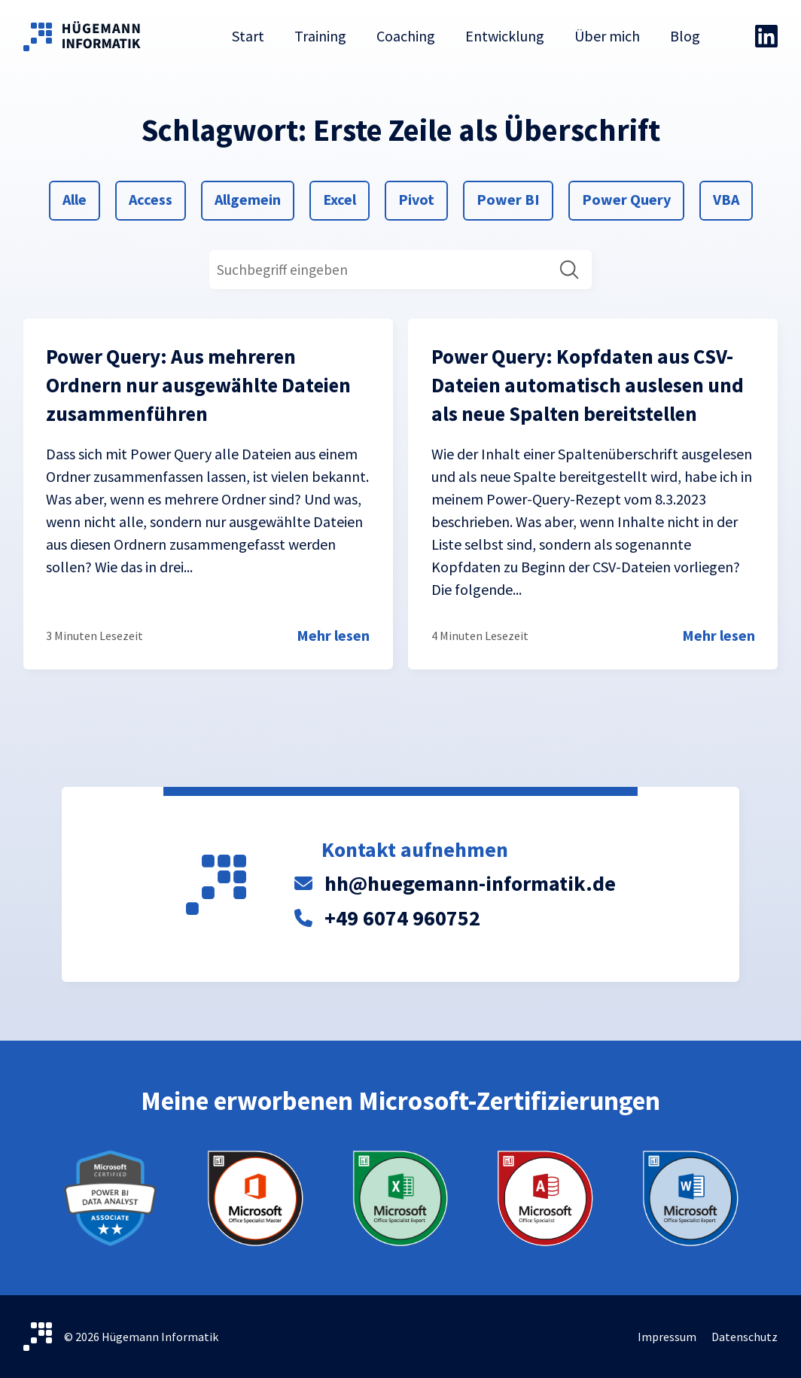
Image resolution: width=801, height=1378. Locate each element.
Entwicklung (504, 35)
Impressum (667, 1336)
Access (150, 198)
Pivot (415, 198)
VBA (730, 198)
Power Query (626, 198)
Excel (340, 198)
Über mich (607, 35)
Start (248, 35)
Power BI (508, 198)
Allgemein (247, 198)
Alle (80, 198)
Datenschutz (744, 1336)
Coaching (405, 35)
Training (320, 35)
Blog (685, 35)
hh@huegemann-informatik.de (470, 883)
